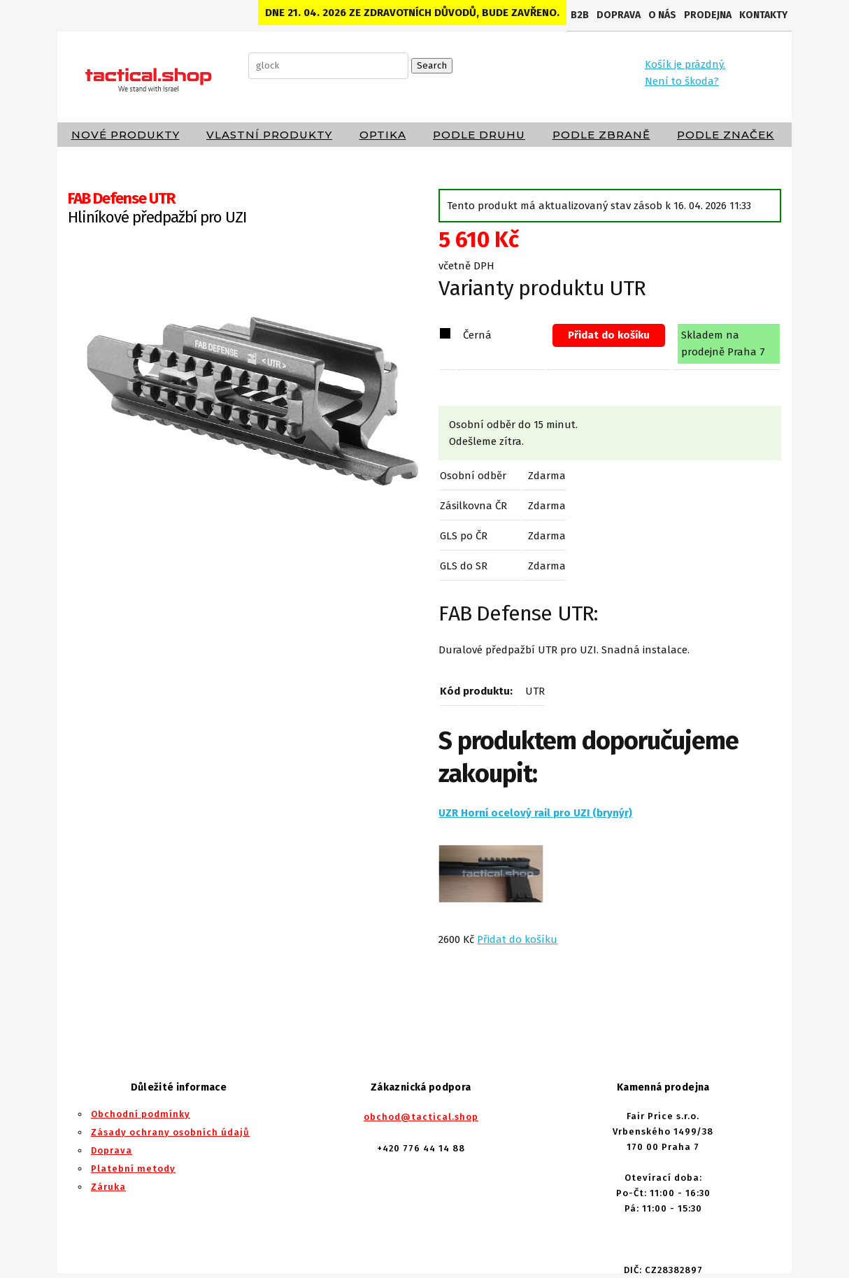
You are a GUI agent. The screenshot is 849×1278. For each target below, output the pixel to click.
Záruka (108, 1186)
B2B (580, 15)
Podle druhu (479, 134)
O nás (662, 15)
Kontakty (763, 15)
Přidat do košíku (609, 335)
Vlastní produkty (269, 134)
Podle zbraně (601, 134)
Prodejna (708, 15)
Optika (382, 134)
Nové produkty (125, 134)
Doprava (619, 15)
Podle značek (725, 134)
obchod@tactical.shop (421, 1117)
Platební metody (133, 1168)
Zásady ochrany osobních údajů (170, 1132)
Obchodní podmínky (140, 1114)
